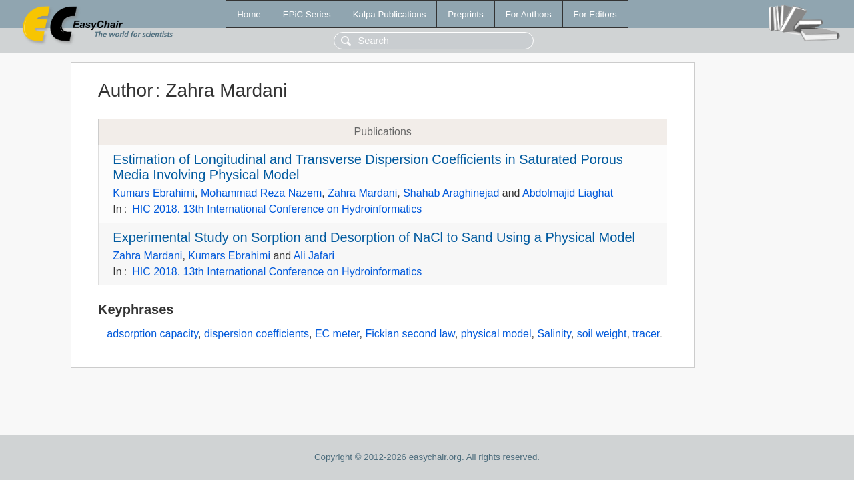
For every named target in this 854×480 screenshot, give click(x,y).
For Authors (529, 14)
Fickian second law (409, 333)
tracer (645, 333)
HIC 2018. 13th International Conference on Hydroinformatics (277, 209)
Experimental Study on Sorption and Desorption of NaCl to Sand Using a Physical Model (374, 237)
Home (249, 14)
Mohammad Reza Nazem (261, 193)
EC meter (337, 333)
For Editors (595, 14)
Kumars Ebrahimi (154, 193)
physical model (496, 333)
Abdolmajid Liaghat (567, 193)
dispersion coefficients (256, 333)
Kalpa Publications (389, 14)
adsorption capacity (152, 333)
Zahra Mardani (362, 193)
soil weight (602, 333)
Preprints (465, 14)
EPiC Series (307, 14)
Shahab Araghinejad (451, 193)
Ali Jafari (314, 255)
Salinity (553, 333)
